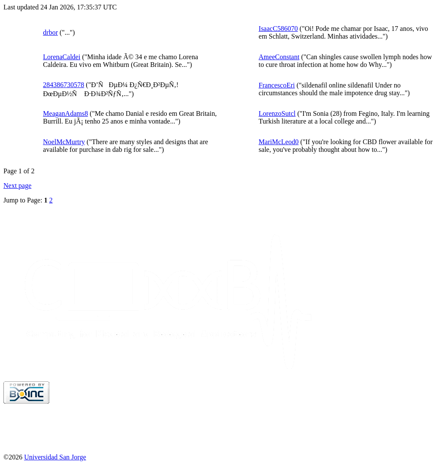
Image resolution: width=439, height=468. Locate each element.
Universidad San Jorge (55, 457)
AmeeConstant (279, 56)
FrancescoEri (277, 85)
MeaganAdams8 (65, 113)
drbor (50, 32)
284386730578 (63, 84)
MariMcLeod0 (278, 141)
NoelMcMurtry (64, 141)
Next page (17, 185)
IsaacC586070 (278, 28)
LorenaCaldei (61, 56)
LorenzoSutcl (277, 113)
